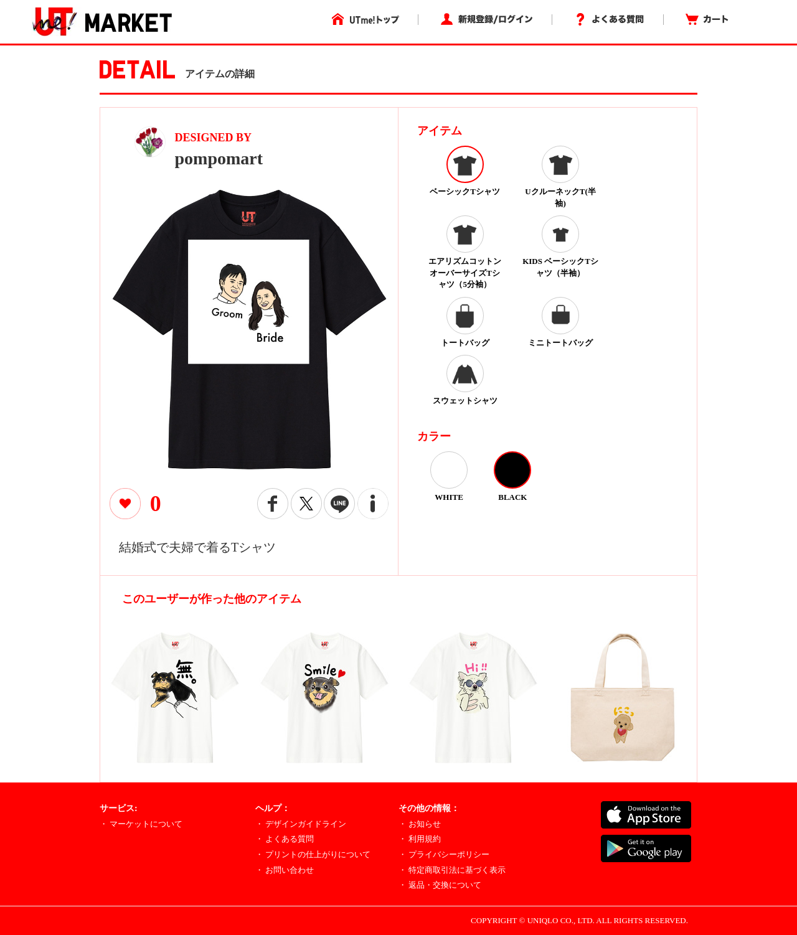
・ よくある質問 (284, 838)
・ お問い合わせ (284, 870)
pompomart (219, 158)
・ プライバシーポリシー (443, 854)
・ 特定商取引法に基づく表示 (452, 870)
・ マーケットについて (141, 824)
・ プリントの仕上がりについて (312, 854)
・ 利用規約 (419, 838)
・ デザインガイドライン (300, 824)
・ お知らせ (419, 824)
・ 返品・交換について (439, 885)
